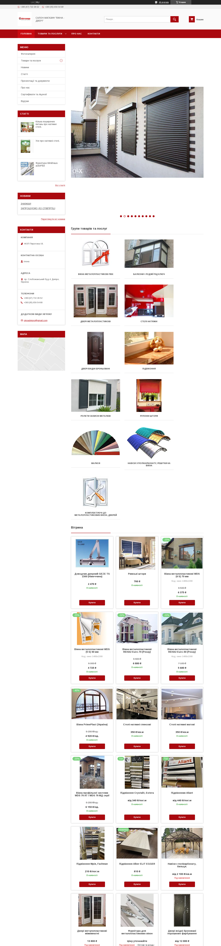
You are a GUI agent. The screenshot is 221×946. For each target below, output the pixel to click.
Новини (25, 67)
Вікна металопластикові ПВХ (91, 274)
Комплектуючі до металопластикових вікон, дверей (137, 418)
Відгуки (25, 101)
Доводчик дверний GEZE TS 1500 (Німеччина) (92, 480)
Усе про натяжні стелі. (48, 140)
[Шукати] (174, 19)
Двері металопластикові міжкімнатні (92, 837)
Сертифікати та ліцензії (34, 94)
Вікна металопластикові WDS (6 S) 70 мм (182, 480)
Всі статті (60, 185)
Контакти (94, 33)
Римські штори (137, 479)
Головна (26, 33)
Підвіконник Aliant (182, 698)
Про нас (76, 33)
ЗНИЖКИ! (26, 203)
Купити (92, 508)
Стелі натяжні (91, 321)
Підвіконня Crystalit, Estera (137, 698)
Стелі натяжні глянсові (137, 630)
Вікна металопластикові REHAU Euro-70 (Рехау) (137, 556)
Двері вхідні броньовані (137, 321)
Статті (24, 74)
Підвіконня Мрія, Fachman (92, 769)
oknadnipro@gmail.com (35, 320)
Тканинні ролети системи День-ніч (92, 904)
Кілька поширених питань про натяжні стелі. (46, 124)
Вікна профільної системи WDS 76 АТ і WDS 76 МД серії (92, 699)
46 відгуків (164, 2)
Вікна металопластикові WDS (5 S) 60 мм (92, 556)
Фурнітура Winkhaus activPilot (47, 164)
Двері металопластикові (183, 274)
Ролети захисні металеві (92, 369)
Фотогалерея (28, 54)
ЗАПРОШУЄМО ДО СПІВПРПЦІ (38, 208)
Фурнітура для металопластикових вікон (137, 837)
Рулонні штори (137, 369)
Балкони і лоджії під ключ (137, 274)
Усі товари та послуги (189, 937)
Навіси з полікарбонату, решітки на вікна (91, 417)
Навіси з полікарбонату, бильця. (182, 770)
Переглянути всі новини (53, 219)
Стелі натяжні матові (182, 630)
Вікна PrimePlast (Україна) (92, 630)
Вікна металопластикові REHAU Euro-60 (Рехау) (182, 556)
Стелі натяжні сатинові (137, 903)
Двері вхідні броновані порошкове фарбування (182, 837)
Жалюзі (182, 369)
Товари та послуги (50, 33)
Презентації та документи (35, 81)
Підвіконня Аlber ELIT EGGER (137, 769)
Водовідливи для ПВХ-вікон (182, 903)
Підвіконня (182, 321)
